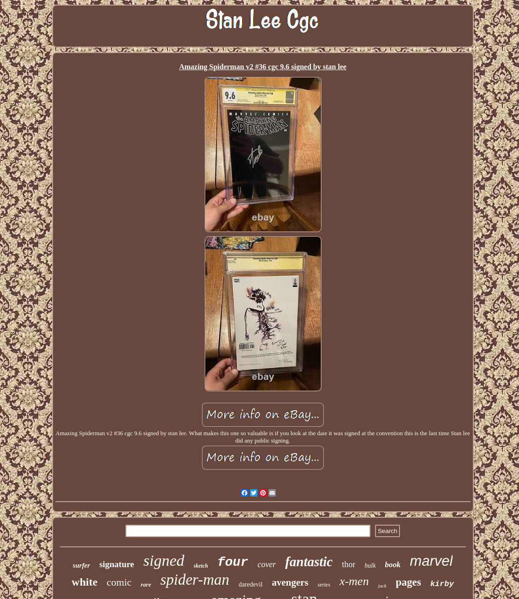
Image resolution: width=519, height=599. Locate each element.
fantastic (309, 561)
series (324, 584)
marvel (431, 561)
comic (119, 582)
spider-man (194, 579)
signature (116, 564)
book (392, 564)
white (84, 582)
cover (266, 564)
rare (146, 584)
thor (348, 564)
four (232, 562)
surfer (81, 565)
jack (382, 585)
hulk (370, 565)
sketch (201, 566)
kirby (442, 584)
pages (408, 582)
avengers (290, 582)
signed (164, 560)
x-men (354, 581)
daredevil (250, 584)
